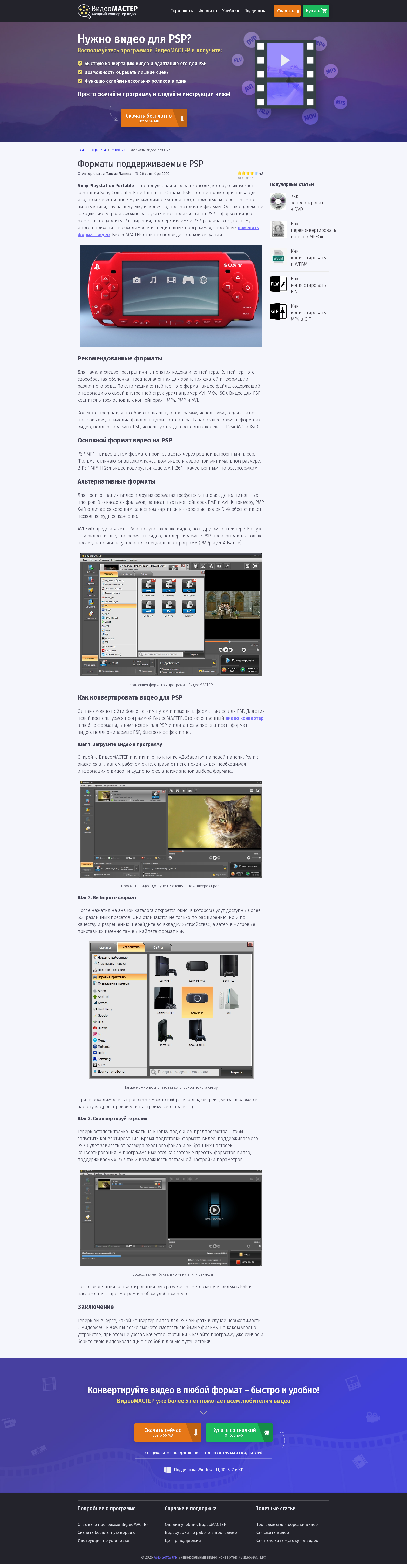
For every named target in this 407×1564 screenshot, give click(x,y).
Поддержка (255, 10)
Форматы (208, 10)
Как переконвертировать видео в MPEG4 (313, 230)
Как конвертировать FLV (308, 285)
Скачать (285, 11)
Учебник (230, 10)
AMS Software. (166, 1557)
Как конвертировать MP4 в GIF (308, 312)
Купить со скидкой (234, 1432)
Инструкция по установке (103, 1541)
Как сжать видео (272, 1533)
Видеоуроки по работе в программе (201, 1533)
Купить (313, 11)
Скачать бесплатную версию (106, 1533)
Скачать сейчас (162, 1432)
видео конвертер (244, 718)
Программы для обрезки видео (286, 1525)
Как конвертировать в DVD (308, 202)
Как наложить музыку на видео (286, 1541)
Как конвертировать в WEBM (308, 257)
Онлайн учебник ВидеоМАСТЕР (195, 1525)
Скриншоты (182, 10)
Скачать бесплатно (149, 118)
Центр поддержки (183, 1541)
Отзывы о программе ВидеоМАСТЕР (113, 1525)
